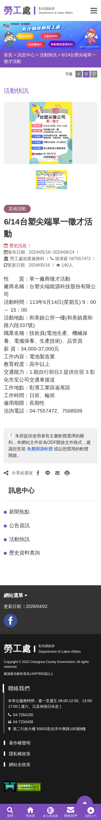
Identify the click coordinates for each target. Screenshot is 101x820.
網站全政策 (19, 764)
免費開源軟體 (40, 449)
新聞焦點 (19, 512)
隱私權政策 (19, 753)
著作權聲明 (19, 743)
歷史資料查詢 (24, 553)
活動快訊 (48, 55)
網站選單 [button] (15, 595)
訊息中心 (26, 55)
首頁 (8, 55)
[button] (93, 10)
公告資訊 (19, 525)
